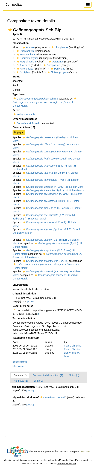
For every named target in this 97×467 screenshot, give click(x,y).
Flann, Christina (72, 345)
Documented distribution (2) (48, 375)
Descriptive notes (23, 306)
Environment (20, 284)
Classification (21, 43)
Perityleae (57, 68)
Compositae (13, 4)
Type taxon (19, 94)
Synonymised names (25, 118)
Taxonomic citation (24, 318)
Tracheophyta (25, 54)
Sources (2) (20, 375)
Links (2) (38, 380)
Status (16, 76)
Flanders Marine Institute (62, 460)
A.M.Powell (26, 123)
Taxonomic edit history (26, 337)
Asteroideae (24, 68)
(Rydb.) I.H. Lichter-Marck (53, 190)
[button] (10, 30)
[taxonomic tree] (20, 362)
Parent (16, 110)
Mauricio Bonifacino (66, 463)
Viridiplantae (59, 47)
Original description (24, 293)
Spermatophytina (27, 58)
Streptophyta (25, 51)
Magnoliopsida (26, 61)
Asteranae (56, 61)
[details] (30, 301)
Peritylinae (23, 72)
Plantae (28, 47)
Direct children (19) (24, 127)
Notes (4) (74, 375)
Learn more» (85, 451)
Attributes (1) (21, 380)
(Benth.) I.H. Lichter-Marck (45, 102)
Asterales (23, 65)
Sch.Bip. (35, 98)
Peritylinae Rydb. (24, 114)
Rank (16, 85)
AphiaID (17, 34)
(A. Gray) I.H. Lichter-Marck (53, 186)
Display (18, 132)
